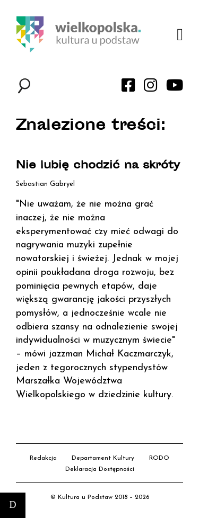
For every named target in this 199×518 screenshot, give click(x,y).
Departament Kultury (103, 458)
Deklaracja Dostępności (99, 469)
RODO (159, 458)
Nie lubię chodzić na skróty (98, 166)
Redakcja (43, 458)
